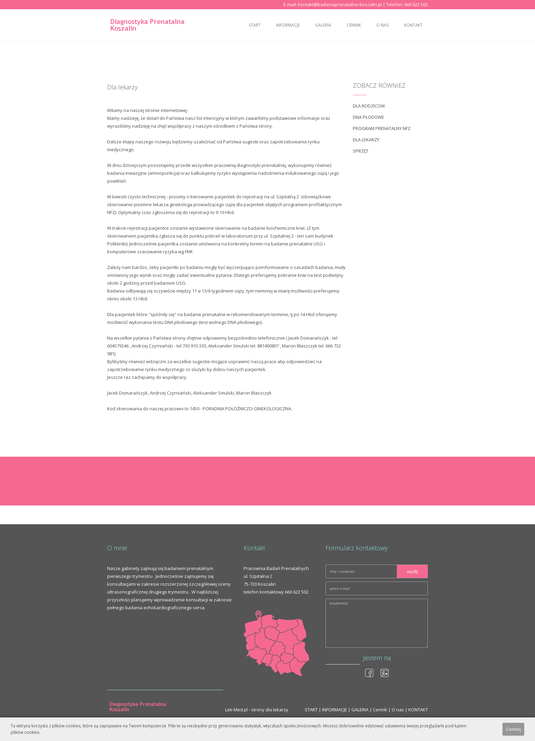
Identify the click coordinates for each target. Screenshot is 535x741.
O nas (382, 25)
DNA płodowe (368, 117)
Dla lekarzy (366, 140)
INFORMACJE (288, 25)
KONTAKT (413, 25)
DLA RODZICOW (369, 106)
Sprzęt (360, 151)
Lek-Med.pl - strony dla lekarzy (256, 710)
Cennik (354, 25)
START (255, 25)
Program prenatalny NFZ (381, 128)
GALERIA (323, 25)
